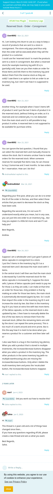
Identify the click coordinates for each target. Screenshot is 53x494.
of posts (26, 13)
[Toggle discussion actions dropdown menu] (50, 13)
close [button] (8, 489)
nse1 (10, 420)
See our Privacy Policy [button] (15, 482)
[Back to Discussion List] (3, 13)
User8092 (12, 190)
